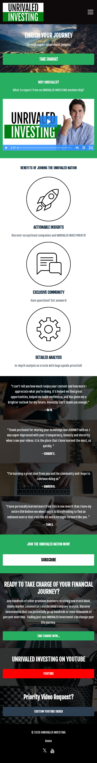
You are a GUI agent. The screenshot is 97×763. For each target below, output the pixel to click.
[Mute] (76, 148)
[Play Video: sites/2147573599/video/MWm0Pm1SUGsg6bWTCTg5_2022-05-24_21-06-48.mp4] (48, 121)
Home (48, 741)
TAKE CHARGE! (48, 59)
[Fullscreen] (90, 148)
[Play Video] (6, 148)
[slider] (44, 148)
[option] (48, 398)
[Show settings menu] (83, 148)
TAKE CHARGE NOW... (48, 636)
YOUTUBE (48, 674)
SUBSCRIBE (48, 560)
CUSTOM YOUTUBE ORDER (48, 711)
